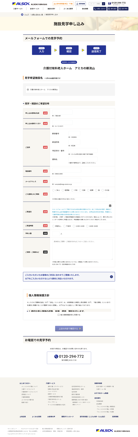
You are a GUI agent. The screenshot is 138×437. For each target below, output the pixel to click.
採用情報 (82, 3)
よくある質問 (68, 8)
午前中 (68, 226)
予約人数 (28, 233)
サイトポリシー (12, 428)
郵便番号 (55, 133)
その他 (107, 190)
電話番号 (28, 171)
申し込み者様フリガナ (33, 123)
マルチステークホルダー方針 (29, 428)
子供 (75, 190)
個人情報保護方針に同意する (70, 315)
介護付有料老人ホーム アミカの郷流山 (44, 89)
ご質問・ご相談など (32, 252)
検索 (103, 3)
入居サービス (18, 8)
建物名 (54, 159)
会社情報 (85, 8)
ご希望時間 (29, 225)
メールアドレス (30, 181)
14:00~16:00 (93, 226)
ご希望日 (28, 212)
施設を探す (51, 8)
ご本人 (57, 190)
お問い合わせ (101, 8)
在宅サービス (34, 8)
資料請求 (113, 8)
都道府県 (55, 142)
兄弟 (83, 190)
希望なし (58, 226)
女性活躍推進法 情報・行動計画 (52, 431)
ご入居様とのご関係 (32, 194)
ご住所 (27, 147)
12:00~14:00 (80, 226)
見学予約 (124, 8)
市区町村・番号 (58, 150)
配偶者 (67, 190)
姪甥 (91, 190)
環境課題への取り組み (73, 431)
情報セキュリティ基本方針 (65, 428)
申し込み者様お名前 (32, 113)
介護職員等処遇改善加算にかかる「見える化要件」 (23, 431)
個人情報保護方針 (47, 428)
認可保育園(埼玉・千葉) (64, 3)
